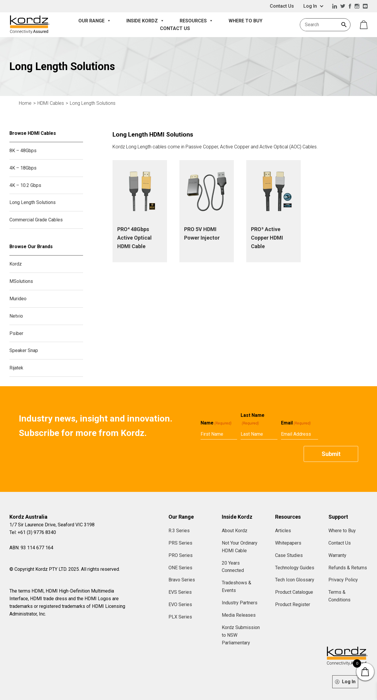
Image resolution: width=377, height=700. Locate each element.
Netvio (16, 316)
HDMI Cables (50, 103)
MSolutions (21, 281)
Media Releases (239, 615)
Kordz (15, 264)
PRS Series (180, 543)
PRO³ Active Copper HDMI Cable (267, 237)
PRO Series (180, 555)
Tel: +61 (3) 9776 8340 (32, 532)
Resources (196, 21)
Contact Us (282, 6)
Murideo (18, 298)
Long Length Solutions (92, 103)
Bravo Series (181, 580)
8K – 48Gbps (23, 150)
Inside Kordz (145, 21)
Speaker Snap (23, 350)
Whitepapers (288, 543)
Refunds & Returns (347, 567)
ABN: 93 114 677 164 (31, 547)
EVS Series (180, 592)
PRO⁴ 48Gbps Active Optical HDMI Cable (134, 237)
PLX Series (180, 617)
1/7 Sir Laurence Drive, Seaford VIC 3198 (52, 525)
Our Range (94, 21)
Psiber (16, 333)
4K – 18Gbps (23, 168)
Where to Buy (245, 21)
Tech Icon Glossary (294, 580)
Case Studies (289, 555)
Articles (283, 530)
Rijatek (16, 368)
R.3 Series (179, 530)
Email (296, 423)
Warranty (337, 555)
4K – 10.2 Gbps (25, 185)
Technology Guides (294, 567)
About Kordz (234, 530)
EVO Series (180, 604)
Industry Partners (239, 603)
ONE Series (180, 567)
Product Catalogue (294, 592)
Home (25, 103)
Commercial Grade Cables (36, 220)
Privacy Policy (343, 580)
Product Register (292, 604)
